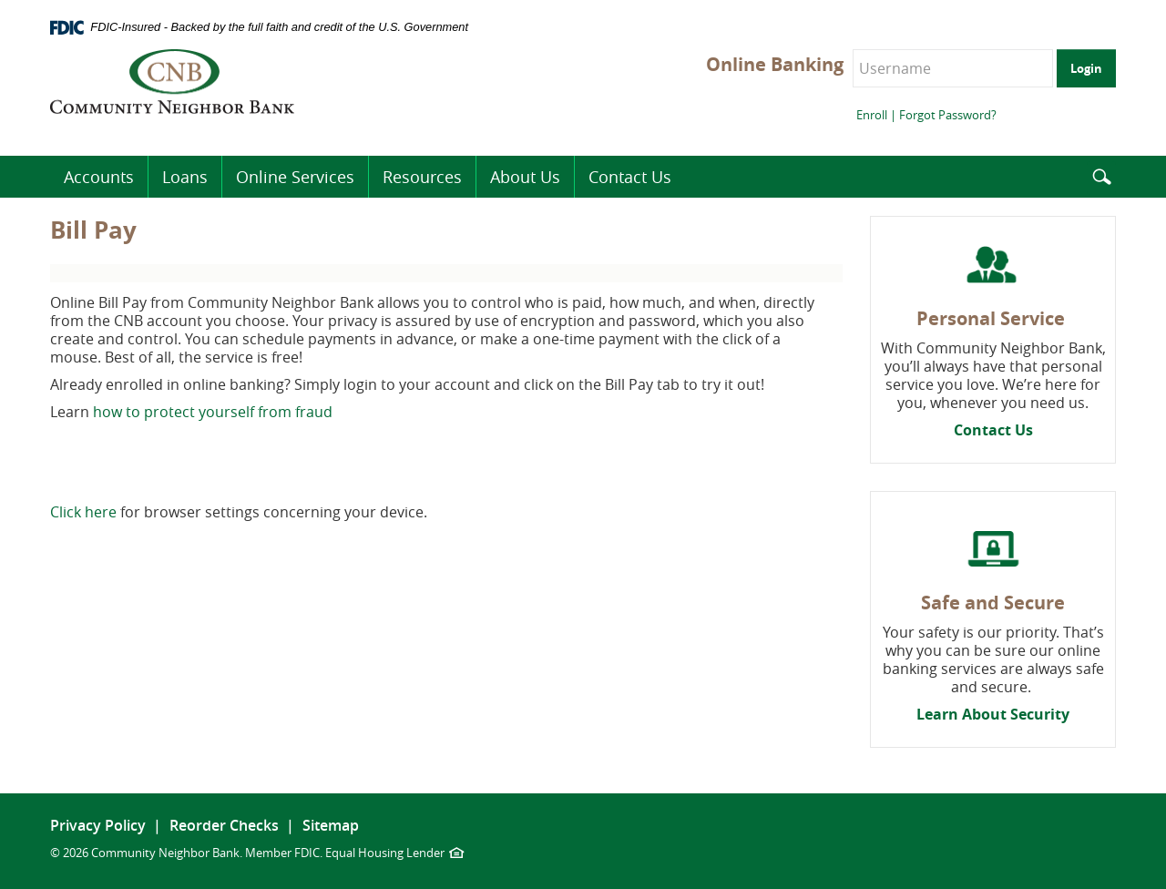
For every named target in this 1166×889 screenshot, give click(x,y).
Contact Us (993, 430)
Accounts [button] (99, 177)
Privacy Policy (98, 825)
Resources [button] (422, 177)
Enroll (871, 115)
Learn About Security (992, 714)
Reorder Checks (224, 825)
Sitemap (330, 825)
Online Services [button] (295, 177)
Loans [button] (185, 177)
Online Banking (775, 65)
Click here (83, 512)
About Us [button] (525, 177)
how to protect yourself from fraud (212, 412)
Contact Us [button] (629, 177)
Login (1086, 68)
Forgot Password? (948, 115)
